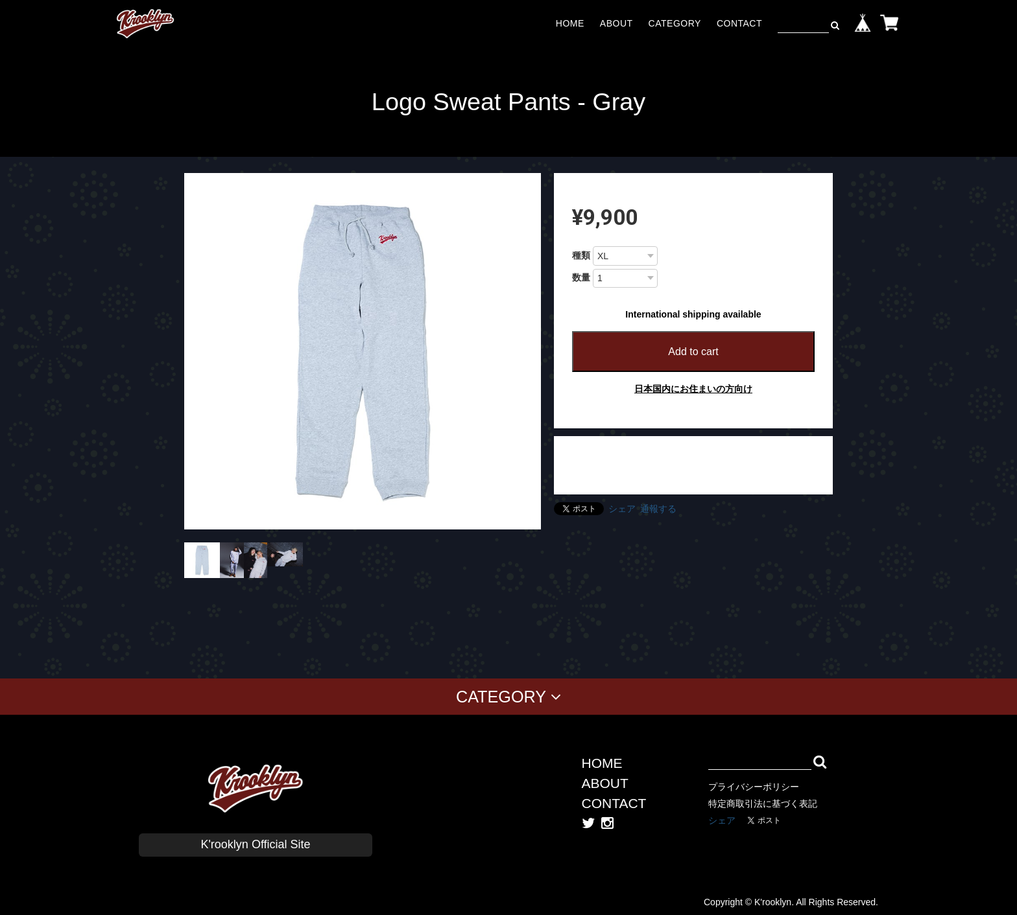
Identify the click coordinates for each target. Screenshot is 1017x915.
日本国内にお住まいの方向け (693, 389)
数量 (581, 277)
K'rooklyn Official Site (255, 844)
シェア (622, 509)
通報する (658, 509)
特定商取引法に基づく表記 (762, 803)
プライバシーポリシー (753, 787)
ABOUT (616, 23)
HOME (570, 23)
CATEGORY (675, 23)
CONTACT (739, 23)
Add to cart (693, 351)
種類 (581, 255)
